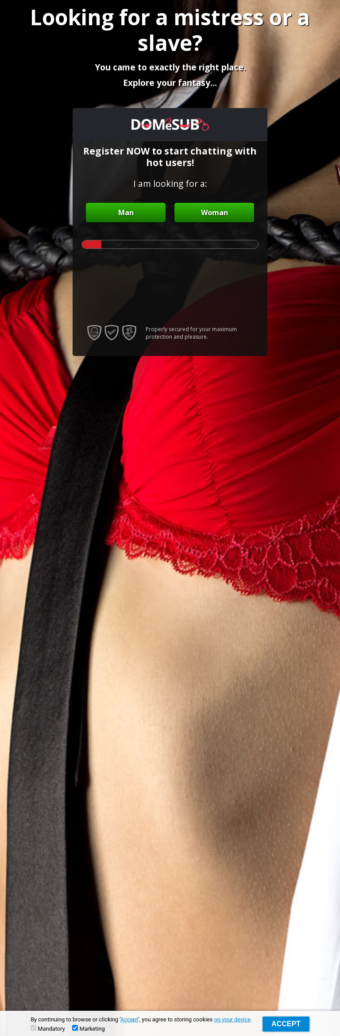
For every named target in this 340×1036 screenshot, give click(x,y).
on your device (232, 1019)
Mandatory (48, 1028)
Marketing (88, 1028)
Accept (129, 1019)
